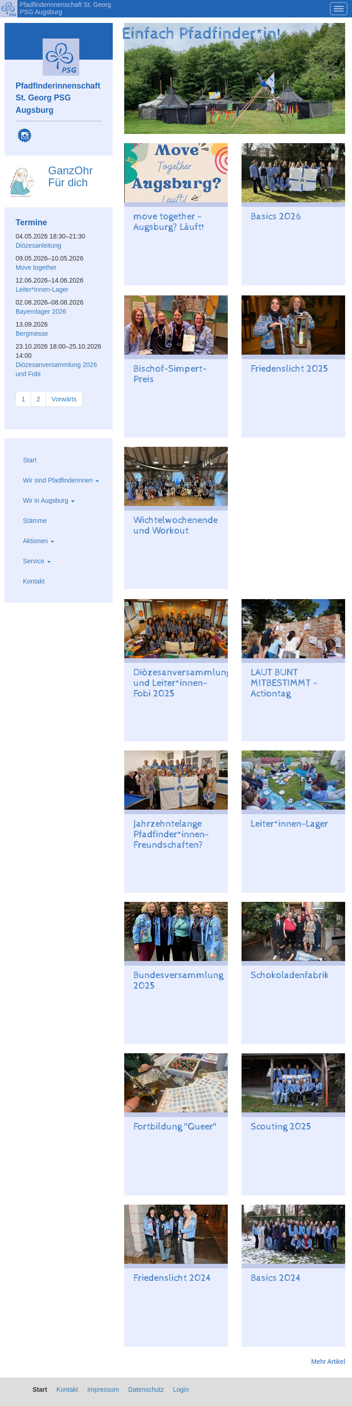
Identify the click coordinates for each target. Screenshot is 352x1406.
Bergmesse (32, 333)
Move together (36, 267)
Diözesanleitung (38, 245)
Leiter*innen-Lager (42, 289)
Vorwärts (64, 399)
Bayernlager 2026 (41, 311)
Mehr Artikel (328, 1361)
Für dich (68, 182)
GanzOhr (70, 170)
